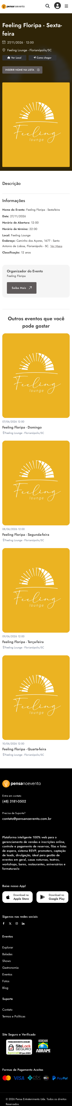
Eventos (7, 974)
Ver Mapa (56, 246)
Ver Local (14, 58)
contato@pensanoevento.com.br (26, 818)
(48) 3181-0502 (14, 801)
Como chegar (42, 58)
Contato (7, 1009)
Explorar (7, 947)
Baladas (7, 954)
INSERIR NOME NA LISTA (22, 70)
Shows (6, 961)
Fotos (5, 981)
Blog (5, 988)
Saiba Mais (22, 288)
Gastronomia (10, 967)
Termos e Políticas (13, 1016)
